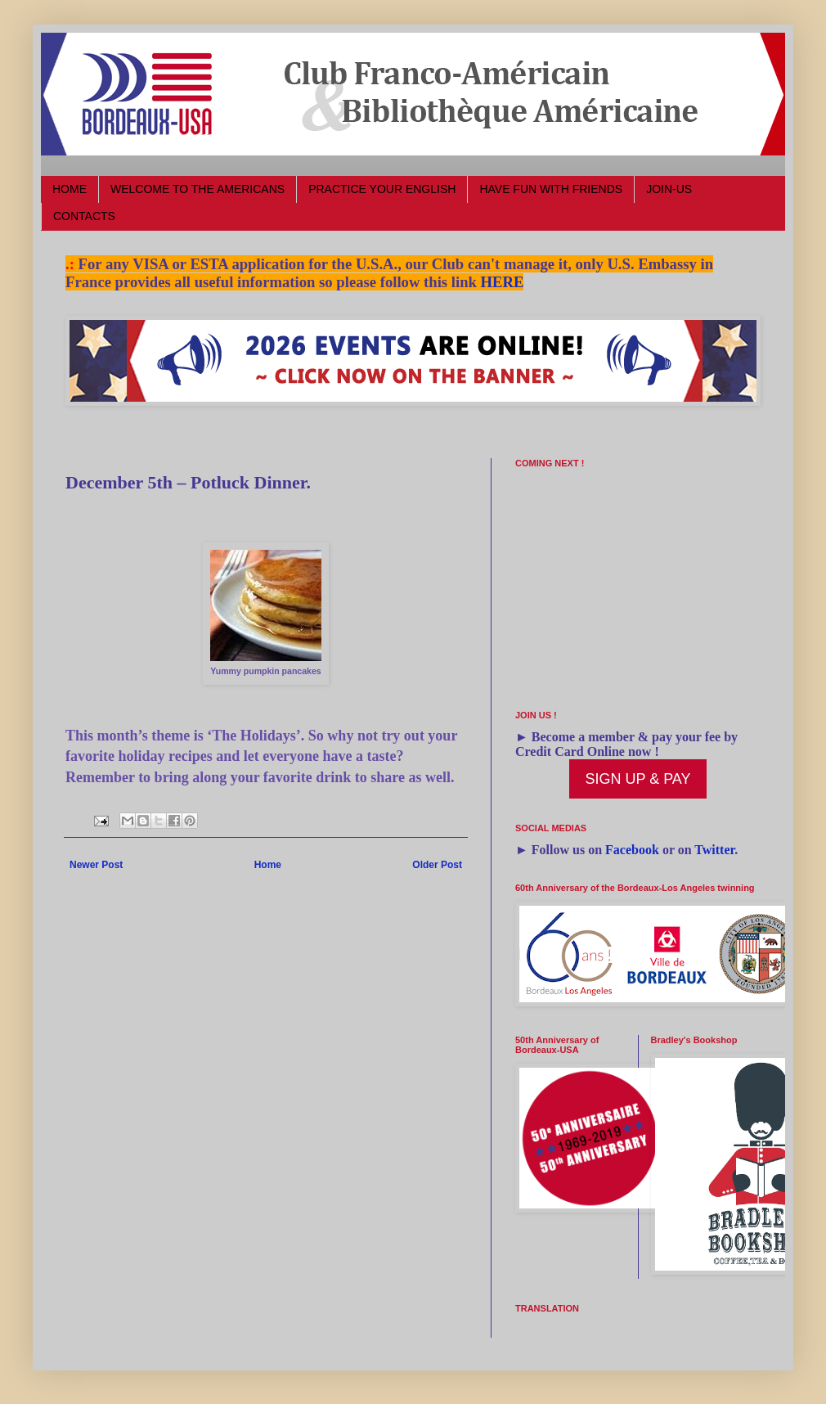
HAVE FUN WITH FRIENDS (550, 189)
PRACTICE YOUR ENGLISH (382, 189)
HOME (69, 189)
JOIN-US (669, 189)
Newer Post (96, 865)
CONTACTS (84, 216)
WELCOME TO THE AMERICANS (197, 189)
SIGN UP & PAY (637, 779)
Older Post (437, 865)
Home (267, 865)
